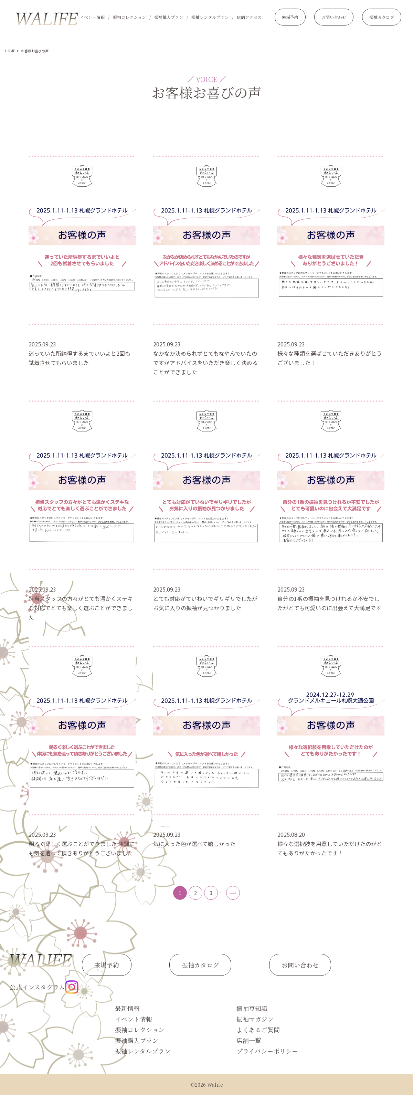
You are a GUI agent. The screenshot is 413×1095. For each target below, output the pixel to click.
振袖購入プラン (168, 17)
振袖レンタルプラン (210, 17)
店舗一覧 (248, 1040)
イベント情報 (92, 17)
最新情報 (127, 1008)
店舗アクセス (249, 17)
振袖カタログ (381, 17)
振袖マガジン (255, 1018)
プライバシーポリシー (267, 1050)
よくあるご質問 (258, 1029)
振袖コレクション (129, 17)
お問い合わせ (333, 17)
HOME (10, 50)
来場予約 (290, 17)
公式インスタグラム (44, 987)
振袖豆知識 (251, 1008)
